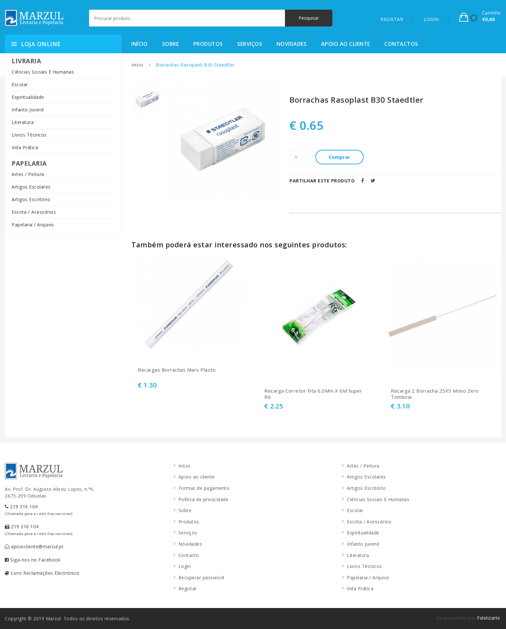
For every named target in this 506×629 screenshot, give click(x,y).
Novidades (292, 43)
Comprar (339, 157)
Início (139, 43)
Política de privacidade (203, 499)
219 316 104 (39, 509)
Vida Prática (25, 147)
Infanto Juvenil (28, 110)
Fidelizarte (488, 618)
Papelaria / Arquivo (33, 225)
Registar (187, 588)
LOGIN (431, 19)
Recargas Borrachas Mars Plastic (177, 370)
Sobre (170, 43)
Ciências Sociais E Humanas (43, 72)
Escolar (20, 84)
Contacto (188, 555)
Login (184, 566)
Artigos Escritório (31, 199)
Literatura (23, 122)
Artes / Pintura (28, 174)
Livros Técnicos (29, 135)
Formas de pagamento (204, 488)
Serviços (249, 43)
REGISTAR (391, 19)
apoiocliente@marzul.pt (34, 546)
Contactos (401, 43)
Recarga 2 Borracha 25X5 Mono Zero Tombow (435, 394)
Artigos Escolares (31, 187)
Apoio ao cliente (345, 43)
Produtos (208, 43)
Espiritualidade (28, 97)
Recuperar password (201, 577)
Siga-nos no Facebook (32, 560)
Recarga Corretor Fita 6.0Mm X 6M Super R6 (313, 394)
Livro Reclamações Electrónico (42, 573)
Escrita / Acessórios (34, 212)
